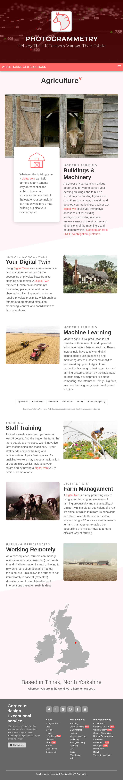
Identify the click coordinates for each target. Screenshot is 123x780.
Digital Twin (42, 280)
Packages (97, 745)
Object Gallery (100, 730)
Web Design (75, 755)
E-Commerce (76, 730)
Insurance (97, 739)
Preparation (98, 742)
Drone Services (77, 726)
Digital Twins (21, 268)
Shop (48, 742)
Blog (48, 726)
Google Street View (102, 733)
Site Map (50, 739)
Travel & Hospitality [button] (96, 401)
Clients (49, 730)
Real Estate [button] (67, 401)
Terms (49, 745)
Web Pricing (51, 748)
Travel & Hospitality (102, 755)
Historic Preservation (103, 736)
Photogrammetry (77, 742)
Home (49, 733)
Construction (99, 723)
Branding (74, 723)
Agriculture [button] (23, 401)
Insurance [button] (53, 401)
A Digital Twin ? (53, 723)
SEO (72, 748)
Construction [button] (38, 401)
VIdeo (72, 758)
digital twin (28, 178)
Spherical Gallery (101, 726)
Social (72, 752)
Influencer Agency (78, 736)
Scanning (74, 745)
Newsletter (51, 736)
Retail (96, 752)
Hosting (73, 733)
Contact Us (51, 752)
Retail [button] (80, 401)
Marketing (74, 739)
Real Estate (98, 748)
